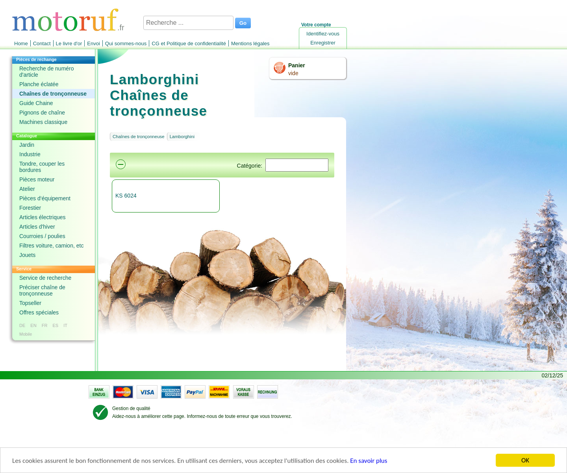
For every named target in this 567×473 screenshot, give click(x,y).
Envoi (93, 43)
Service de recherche (45, 278)
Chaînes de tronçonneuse (53, 94)
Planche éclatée (39, 84)
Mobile (25, 334)
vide (293, 73)
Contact (42, 43)
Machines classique (43, 122)
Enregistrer (322, 43)
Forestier (30, 208)
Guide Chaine (36, 103)
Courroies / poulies (42, 236)
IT (65, 325)
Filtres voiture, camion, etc (51, 245)
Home (21, 43)
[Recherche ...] (188, 23)
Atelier (27, 189)
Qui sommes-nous (125, 43)
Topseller (30, 303)
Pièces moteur (36, 179)
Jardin (26, 145)
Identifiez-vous (322, 34)
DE (22, 325)
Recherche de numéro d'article (46, 71)
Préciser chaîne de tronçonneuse (42, 290)
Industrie (30, 154)
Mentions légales (250, 43)
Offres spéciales (39, 312)
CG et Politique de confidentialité (189, 43)
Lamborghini (182, 136)
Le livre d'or (69, 43)
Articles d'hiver (37, 227)
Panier (296, 65)
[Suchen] (296, 165)
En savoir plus (368, 461)
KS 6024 (126, 195)
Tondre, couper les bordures (42, 167)
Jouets (27, 255)
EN (33, 325)
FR (45, 325)
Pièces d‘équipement (44, 198)
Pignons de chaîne (42, 112)
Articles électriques (42, 217)
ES (55, 325)
